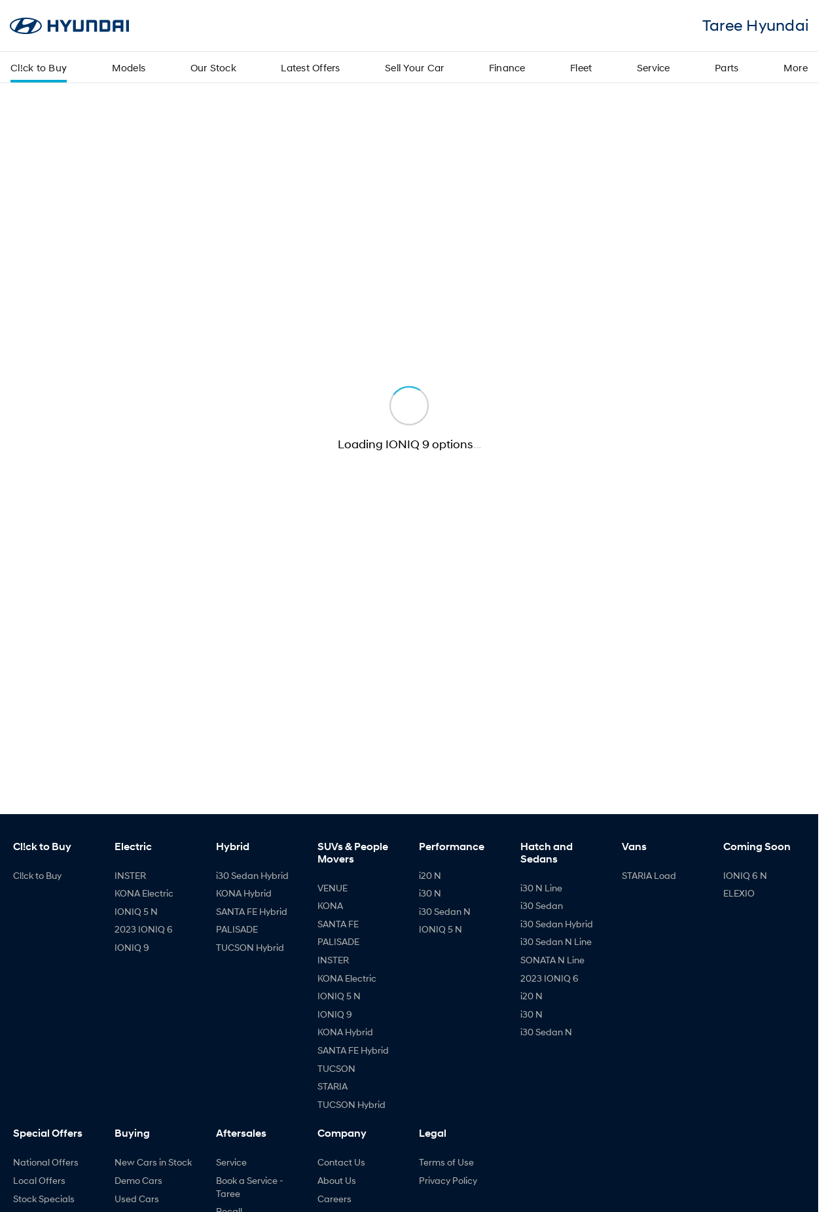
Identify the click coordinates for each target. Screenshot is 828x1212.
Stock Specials (44, 1198)
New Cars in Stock (153, 1161)
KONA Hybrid (244, 893)
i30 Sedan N (445, 911)
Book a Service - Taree (249, 1187)
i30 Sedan (541, 905)
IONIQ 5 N (136, 911)
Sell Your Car (414, 67)
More (795, 67)
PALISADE (237, 929)
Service (653, 67)
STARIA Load (649, 875)
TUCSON (336, 1068)
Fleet (581, 67)
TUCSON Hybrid (250, 947)
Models (129, 67)
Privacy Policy (448, 1180)
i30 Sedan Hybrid (252, 875)
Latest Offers (310, 67)
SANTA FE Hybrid (251, 911)
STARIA (332, 1086)
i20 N (430, 875)
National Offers (46, 1161)
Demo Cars (138, 1180)
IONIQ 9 (132, 947)
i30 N (430, 893)
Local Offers (39, 1180)
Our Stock (213, 67)
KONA (330, 905)
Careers (334, 1198)
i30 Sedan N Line (556, 941)
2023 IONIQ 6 (144, 929)
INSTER (130, 875)
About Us (336, 1180)
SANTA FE (338, 923)
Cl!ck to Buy (38, 67)
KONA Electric (144, 893)
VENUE (332, 887)
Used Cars (137, 1198)
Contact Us (341, 1161)
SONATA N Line (552, 959)
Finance (507, 67)
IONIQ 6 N (745, 875)
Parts (726, 67)
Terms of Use (446, 1161)
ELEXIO (739, 893)
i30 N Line (541, 887)
